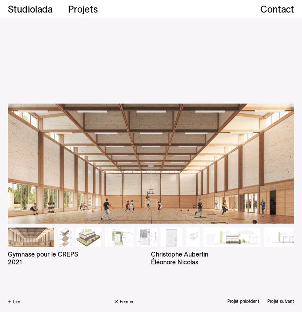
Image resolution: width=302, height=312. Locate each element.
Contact (277, 9)
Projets (83, 9)
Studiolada (30, 9)
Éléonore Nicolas (174, 262)
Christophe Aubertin (179, 254)
